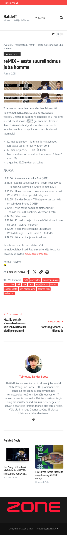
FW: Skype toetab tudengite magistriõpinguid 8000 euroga (49, 475)
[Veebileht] (33, 419)
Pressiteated (20, 44)
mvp (38, 284)
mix (24, 284)
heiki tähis (9, 284)
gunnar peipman (51, 280)
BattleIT (10, 16)
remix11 (53, 284)
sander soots (10, 289)
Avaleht (8, 44)
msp (31, 284)
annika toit (35, 280)
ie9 (18, 284)
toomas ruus (44, 289)
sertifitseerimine (27, 289)
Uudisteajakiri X (50, 528)
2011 (26, 280)
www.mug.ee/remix (36, 253)
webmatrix (9, 293)
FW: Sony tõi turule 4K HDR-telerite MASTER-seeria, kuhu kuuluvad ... (15, 470)
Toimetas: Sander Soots (33, 376)
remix (45, 284)
